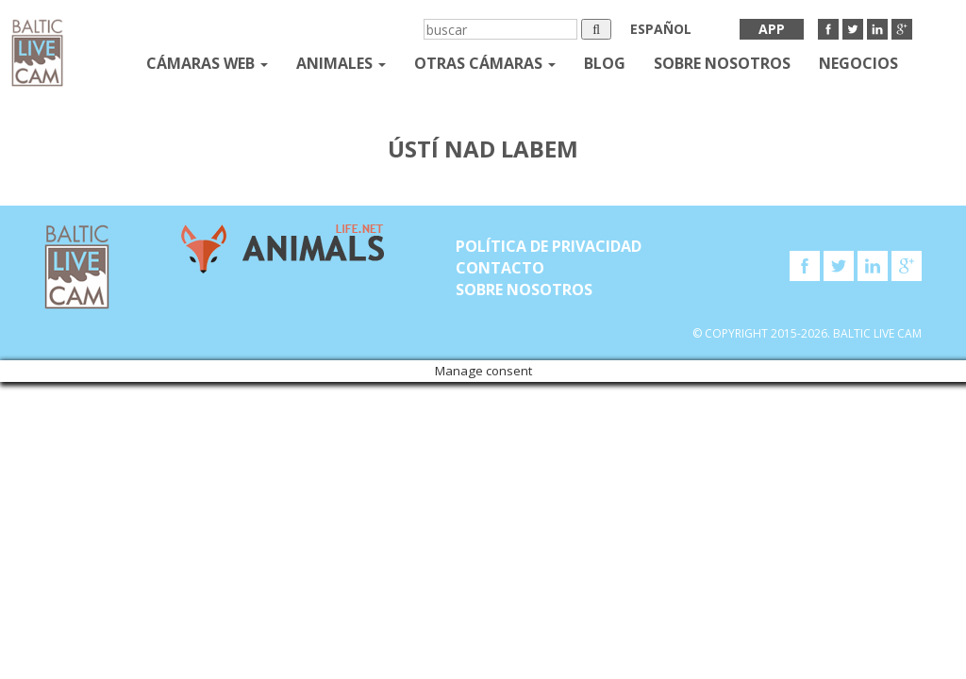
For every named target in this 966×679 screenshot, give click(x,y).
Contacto (500, 267)
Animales (341, 63)
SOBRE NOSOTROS (722, 63)
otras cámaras (485, 63)
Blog (604, 63)
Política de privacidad (548, 246)
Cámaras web (207, 63)
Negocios (858, 63)
